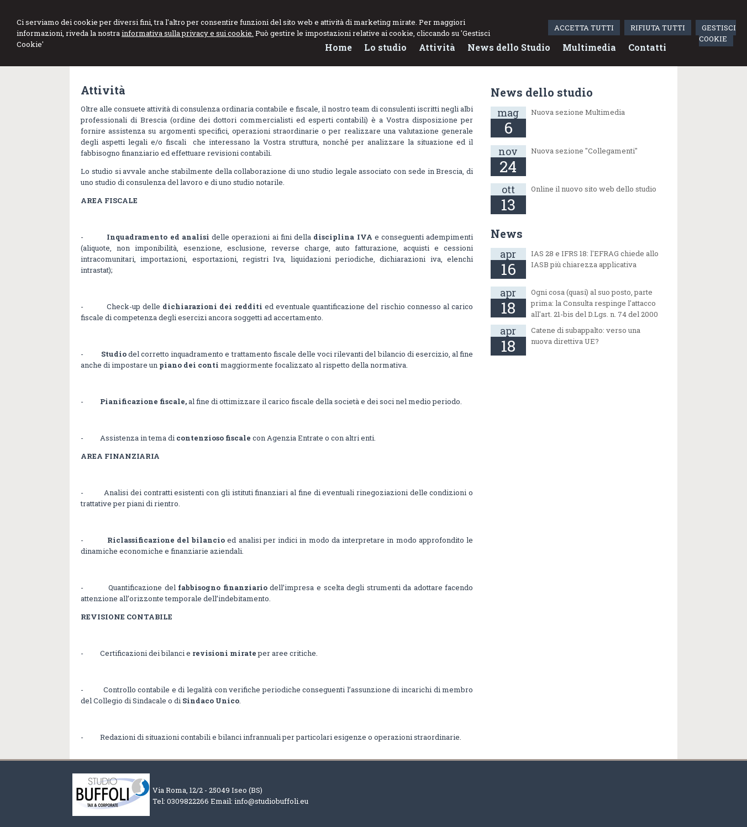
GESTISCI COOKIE (717, 33)
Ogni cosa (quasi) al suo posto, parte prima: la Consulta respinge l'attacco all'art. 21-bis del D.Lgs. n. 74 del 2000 (594, 303)
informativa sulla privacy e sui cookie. (188, 33)
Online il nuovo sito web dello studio (593, 189)
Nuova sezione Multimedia (578, 112)
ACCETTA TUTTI (584, 28)
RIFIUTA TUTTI (657, 28)
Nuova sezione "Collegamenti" (584, 151)
